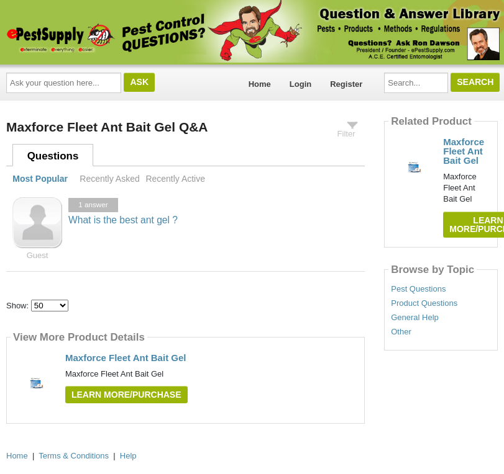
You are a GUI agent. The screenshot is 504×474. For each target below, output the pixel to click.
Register (346, 84)
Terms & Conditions (74, 455)
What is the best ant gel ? (123, 220)
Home (260, 84)
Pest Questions (418, 289)
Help (128, 455)
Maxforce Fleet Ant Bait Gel (125, 357)
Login (300, 84)
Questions (53, 156)
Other (401, 332)
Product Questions (424, 303)
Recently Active (175, 179)
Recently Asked (109, 179)
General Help (415, 317)
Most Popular (40, 179)
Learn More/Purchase (126, 395)
